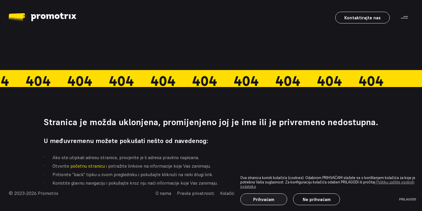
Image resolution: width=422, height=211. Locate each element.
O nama (163, 193)
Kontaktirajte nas (362, 18)
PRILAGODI (407, 199)
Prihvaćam (263, 199)
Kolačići (227, 193)
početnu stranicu (87, 166)
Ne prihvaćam (317, 199)
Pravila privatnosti (195, 193)
